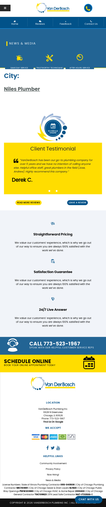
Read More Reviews (28, 203)
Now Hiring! (53, 475)
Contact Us (91, 22)
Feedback (65, 22)
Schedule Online (53, 128)
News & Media (53, 480)
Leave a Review (77, 203)
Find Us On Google (53, 422)
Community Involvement (53, 463)
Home (14, 22)
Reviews (40, 22)
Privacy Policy (53, 469)
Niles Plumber (22, 89)
